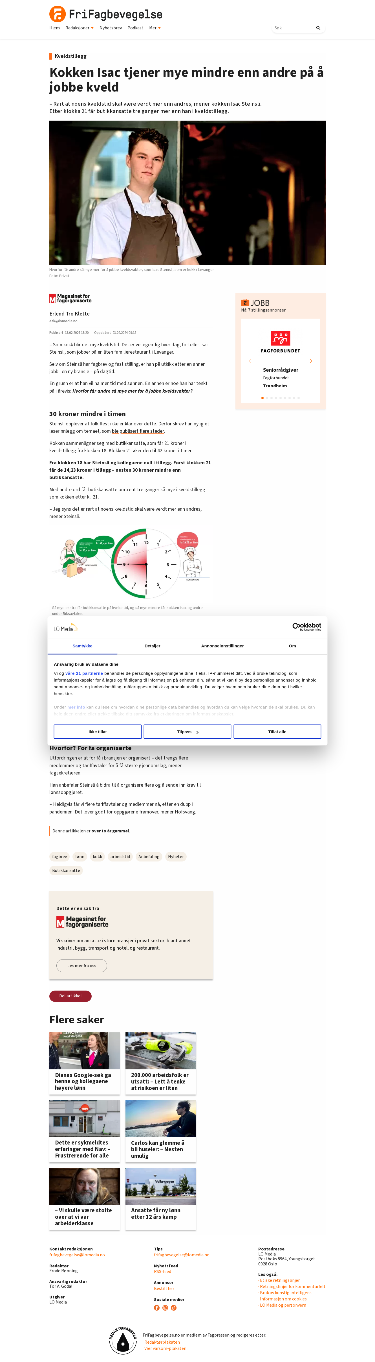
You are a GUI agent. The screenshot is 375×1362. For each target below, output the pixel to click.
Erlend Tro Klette (69, 314)
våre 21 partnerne (97, 673)
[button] (311, 361)
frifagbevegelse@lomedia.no (77, 1255)
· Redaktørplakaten (161, 1342)
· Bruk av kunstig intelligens (285, 1293)
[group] (280, 361)
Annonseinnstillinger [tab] (219, 645)
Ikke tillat (106, 731)
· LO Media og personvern (282, 1305)
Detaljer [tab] (156, 645)
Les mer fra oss (81, 966)
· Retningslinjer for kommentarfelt (292, 1286)
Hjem (54, 28)
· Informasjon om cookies (282, 1299)
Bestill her (164, 1288)
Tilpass (187, 731)
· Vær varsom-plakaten (164, 1348)
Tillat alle (269, 731)
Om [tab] (282, 645)
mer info (89, 707)
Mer (155, 28)
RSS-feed (162, 1272)
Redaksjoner (79, 28)
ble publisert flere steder (138, 431)
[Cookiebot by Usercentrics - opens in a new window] (283, 627)
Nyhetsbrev (111, 28)
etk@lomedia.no (63, 321)
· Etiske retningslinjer (279, 1280)
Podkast (135, 28)
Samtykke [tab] (92, 645)
